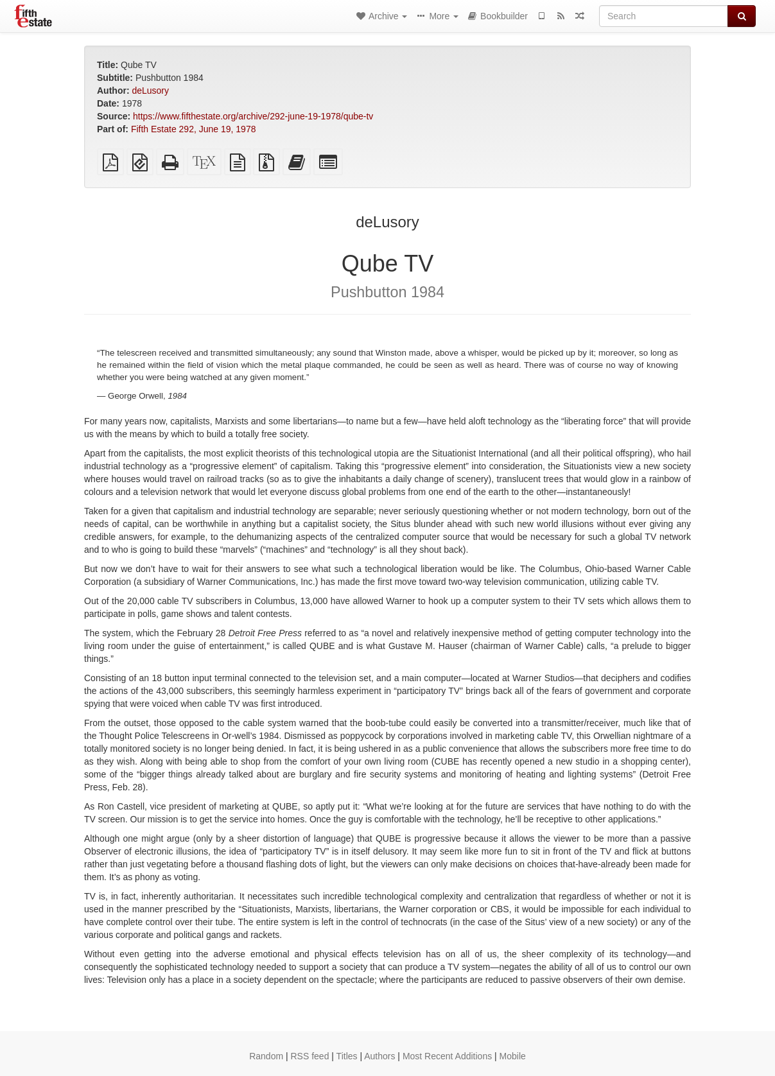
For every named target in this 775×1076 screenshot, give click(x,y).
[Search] (663, 16)
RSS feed (310, 1056)
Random (266, 1056)
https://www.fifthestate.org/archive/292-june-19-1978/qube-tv (253, 116)
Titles (347, 1056)
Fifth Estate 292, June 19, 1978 (193, 129)
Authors (379, 1056)
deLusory (150, 90)
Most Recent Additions (447, 1056)
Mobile (513, 1056)
